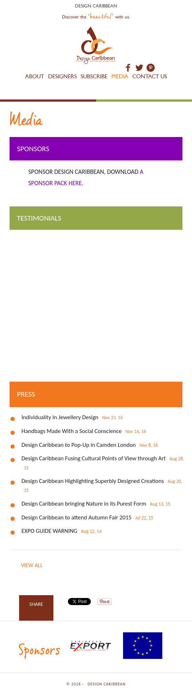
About (34, 76)
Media (119, 76)
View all (31, 565)
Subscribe (94, 76)
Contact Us (149, 76)
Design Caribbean (96, 46)
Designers (62, 76)
